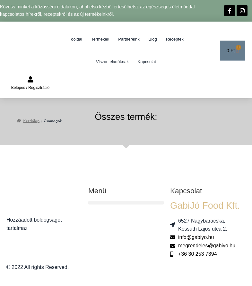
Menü (97, 190)
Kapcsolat (147, 61)
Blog (153, 39)
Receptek (175, 39)
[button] (126, 203)
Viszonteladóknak (112, 61)
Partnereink (128, 39)
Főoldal (75, 39)
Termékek (100, 39)
